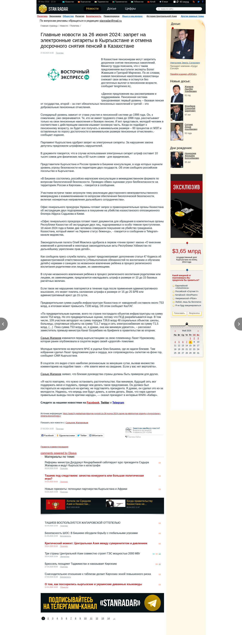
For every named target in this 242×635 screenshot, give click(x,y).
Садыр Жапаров (51, 338)
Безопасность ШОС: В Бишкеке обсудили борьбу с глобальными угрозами (91, 533)
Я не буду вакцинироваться (188, 305)
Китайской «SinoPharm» (186, 295)
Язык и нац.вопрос (132, 16)
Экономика (55, 16)
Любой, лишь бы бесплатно (188, 302)
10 (85, 618)
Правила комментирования (54, 446)
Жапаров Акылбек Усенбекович (191, 88)
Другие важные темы (192, 16)
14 (108, 618)
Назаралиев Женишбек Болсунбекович (192, 155)
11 (91, 618)
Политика (42, 16)
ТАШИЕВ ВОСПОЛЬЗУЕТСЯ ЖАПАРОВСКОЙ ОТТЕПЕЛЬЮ (82, 522)
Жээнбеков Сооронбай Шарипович (190, 108)
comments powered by (59, 453)
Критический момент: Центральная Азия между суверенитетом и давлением (96, 543)
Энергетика (64, 556)
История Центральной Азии (162, 16)
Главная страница (49, 26)
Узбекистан (139, 2)
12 (97, 618)
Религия (79, 16)
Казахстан (69, 2)
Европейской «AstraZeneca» (182, 287)
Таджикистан (103, 2)
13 (103, 618)
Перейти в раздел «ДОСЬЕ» (183, 74)
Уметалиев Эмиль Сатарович (185, 62)
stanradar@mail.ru (110, 20)
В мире (165, 2)
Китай (152, 2)
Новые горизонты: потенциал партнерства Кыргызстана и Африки (86, 488)
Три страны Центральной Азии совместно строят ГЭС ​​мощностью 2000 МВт (92, 553)
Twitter (105, 402)
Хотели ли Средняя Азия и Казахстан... (79, 502)
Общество (68, 16)
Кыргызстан (86, 2)
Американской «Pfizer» (186, 298)
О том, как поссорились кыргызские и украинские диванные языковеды (93, 584)
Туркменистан (121, 2)
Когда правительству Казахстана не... (140, 502)
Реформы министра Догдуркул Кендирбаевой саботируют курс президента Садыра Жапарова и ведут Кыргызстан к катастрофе (97, 464)
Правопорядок (111, 16)
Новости (64, 26)
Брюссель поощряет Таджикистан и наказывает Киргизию (81, 563)
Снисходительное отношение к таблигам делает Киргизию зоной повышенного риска (98, 574)
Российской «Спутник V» (187, 291)
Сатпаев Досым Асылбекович (191, 126)
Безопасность (93, 16)
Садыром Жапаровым (77, 422)
